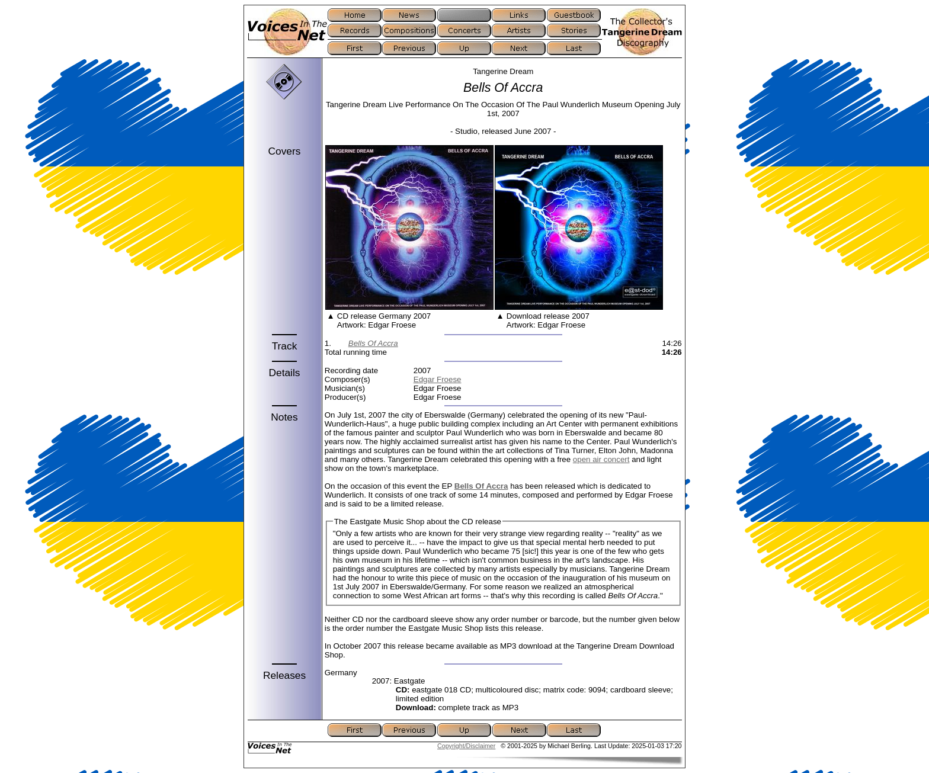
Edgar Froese (438, 379)
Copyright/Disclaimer (466, 745)
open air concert (601, 459)
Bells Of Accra (373, 343)
